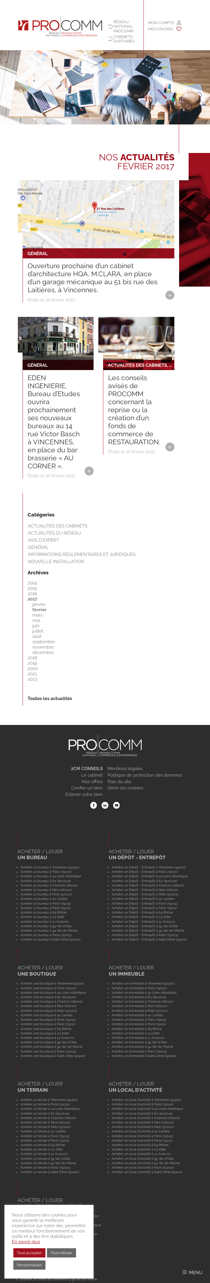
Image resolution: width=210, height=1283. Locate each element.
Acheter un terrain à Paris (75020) (45, 1104)
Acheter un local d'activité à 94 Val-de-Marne (145, 1163)
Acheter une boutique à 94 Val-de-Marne (51, 1046)
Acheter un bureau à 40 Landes (44, 898)
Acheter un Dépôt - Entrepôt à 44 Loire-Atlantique (149, 876)
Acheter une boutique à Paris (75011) (47, 1024)
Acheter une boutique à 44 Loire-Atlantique (53, 992)
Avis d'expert (43, 540)
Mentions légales (125, 768)
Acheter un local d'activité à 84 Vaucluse (142, 1113)
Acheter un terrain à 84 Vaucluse (44, 1113)
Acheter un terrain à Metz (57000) (45, 1127)
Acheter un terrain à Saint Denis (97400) (49, 1172)
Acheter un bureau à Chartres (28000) (49, 885)
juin (36, 625)
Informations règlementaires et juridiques (81, 554)
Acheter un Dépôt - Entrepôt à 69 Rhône (142, 912)
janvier (39, 604)
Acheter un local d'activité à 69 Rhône (140, 1145)
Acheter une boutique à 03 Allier (44, 1033)
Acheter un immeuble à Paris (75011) (139, 1024)
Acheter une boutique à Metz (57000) (48, 1010)
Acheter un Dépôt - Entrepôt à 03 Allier (141, 917)
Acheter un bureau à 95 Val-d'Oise (46, 926)
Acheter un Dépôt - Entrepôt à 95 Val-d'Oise (145, 926)
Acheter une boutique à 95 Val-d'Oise (48, 1042)
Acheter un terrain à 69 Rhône (42, 1145)
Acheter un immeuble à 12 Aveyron (138, 1037)
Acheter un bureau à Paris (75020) (46, 871)
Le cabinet (92, 775)
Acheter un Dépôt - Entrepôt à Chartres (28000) (148, 885)
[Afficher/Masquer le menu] (192, 1272)
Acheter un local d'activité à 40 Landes (141, 1131)
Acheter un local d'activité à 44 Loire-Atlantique (147, 1108)
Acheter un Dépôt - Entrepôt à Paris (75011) (144, 908)
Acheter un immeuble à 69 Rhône (137, 1029)
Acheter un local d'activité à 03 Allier (139, 1149)
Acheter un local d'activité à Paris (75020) (142, 1104)
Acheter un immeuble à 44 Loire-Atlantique (144, 992)
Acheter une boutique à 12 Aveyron (47, 1037)
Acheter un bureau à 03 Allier (42, 917)
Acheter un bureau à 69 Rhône (43, 912)
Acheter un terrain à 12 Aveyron (43, 1154)
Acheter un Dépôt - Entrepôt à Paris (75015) (144, 903)
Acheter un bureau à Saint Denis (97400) (50, 939)
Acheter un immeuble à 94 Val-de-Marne (142, 1046)
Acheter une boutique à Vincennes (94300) (52, 983)
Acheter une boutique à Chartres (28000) (51, 1001)
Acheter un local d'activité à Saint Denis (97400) (147, 1172)
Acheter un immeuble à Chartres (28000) (142, 1001)
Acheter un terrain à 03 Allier (41, 1149)
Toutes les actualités (50, 698)
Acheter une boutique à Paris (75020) (48, 988)
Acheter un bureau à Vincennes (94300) (49, 867)
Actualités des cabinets (57, 526)
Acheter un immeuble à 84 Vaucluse (139, 997)
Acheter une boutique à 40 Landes (46, 1015)
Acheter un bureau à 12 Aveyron (44, 921)
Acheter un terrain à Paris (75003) (45, 1167)
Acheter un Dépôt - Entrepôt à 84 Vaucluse (144, 881)
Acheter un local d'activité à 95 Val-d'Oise (142, 1158)
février (39, 609)
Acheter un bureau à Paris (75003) (46, 935)
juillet (37, 631)
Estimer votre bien (84, 794)
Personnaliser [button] (29, 1265)
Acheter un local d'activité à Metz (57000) (143, 1127)
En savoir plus (26, 1241)
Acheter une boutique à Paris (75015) (48, 1019)
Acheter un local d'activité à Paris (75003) (142, 1167)
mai (36, 620)
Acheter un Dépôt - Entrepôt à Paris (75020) (145, 871)
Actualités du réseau (54, 533)
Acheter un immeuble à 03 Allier (136, 1033)
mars (37, 615)
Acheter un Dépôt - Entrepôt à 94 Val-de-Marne (148, 930)
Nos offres (92, 781)
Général (38, 547)
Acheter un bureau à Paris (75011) (45, 908)
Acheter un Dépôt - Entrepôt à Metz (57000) (145, 894)
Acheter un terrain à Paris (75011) (44, 1140)
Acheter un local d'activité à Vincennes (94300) (146, 1100)
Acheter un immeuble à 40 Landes (137, 1015)
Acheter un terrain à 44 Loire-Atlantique (50, 1108)
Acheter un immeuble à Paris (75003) (139, 1051)
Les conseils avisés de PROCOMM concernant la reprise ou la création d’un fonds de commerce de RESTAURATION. (134, 410)
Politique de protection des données (145, 775)
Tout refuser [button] (61, 1253)
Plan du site (119, 781)
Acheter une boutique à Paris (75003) (48, 1051)
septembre (43, 641)
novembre (43, 647)
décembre (43, 652)
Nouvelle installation (56, 561)
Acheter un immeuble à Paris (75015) (139, 1019)
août (37, 636)
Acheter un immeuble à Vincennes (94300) (143, 983)
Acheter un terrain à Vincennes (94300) (49, 1100)
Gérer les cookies (125, 788)
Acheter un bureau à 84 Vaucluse (45, 881)
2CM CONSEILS (87, 768)
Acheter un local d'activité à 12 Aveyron (141, 1154)
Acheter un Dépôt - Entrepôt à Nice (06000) (145, 890)
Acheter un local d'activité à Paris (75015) (142, 1136)
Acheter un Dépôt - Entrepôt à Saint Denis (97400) (149, 939)
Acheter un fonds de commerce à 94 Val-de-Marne (58, 1279)
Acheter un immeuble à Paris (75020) (139, 988)
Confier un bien (87, 788)
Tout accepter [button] (29, 1253)
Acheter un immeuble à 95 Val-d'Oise (139, 1042)
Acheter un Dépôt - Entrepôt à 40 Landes (143, 898)
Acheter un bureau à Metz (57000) (46, 894)
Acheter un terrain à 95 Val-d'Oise (45, 1158)
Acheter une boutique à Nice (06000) (48, 1006)
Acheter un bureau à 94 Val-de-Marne (49, 930)
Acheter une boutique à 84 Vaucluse (47, 997)
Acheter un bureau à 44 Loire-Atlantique (50, 876)
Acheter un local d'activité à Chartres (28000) (146, 1118)
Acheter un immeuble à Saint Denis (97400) (144, 1056)
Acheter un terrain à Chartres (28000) (48, 1118)
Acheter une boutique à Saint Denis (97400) (52, 1056)
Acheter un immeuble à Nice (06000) (139, 1006)
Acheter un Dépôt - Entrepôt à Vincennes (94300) (149, 867)
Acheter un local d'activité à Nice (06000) (143, 1122)
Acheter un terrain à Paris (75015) (45, 1136)
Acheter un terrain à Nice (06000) (45, 1122)
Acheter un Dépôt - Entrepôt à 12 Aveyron (143, 921)
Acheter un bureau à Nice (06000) (46, 890)
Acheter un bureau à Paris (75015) (45, 903)
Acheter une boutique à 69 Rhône (45, 1029)
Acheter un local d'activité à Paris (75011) (142, 1140)
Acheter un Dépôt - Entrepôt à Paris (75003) (145, 935)
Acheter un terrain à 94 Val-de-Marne (48, 1163)
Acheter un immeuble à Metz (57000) (140, 1010)
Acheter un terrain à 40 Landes (43, 1131)
